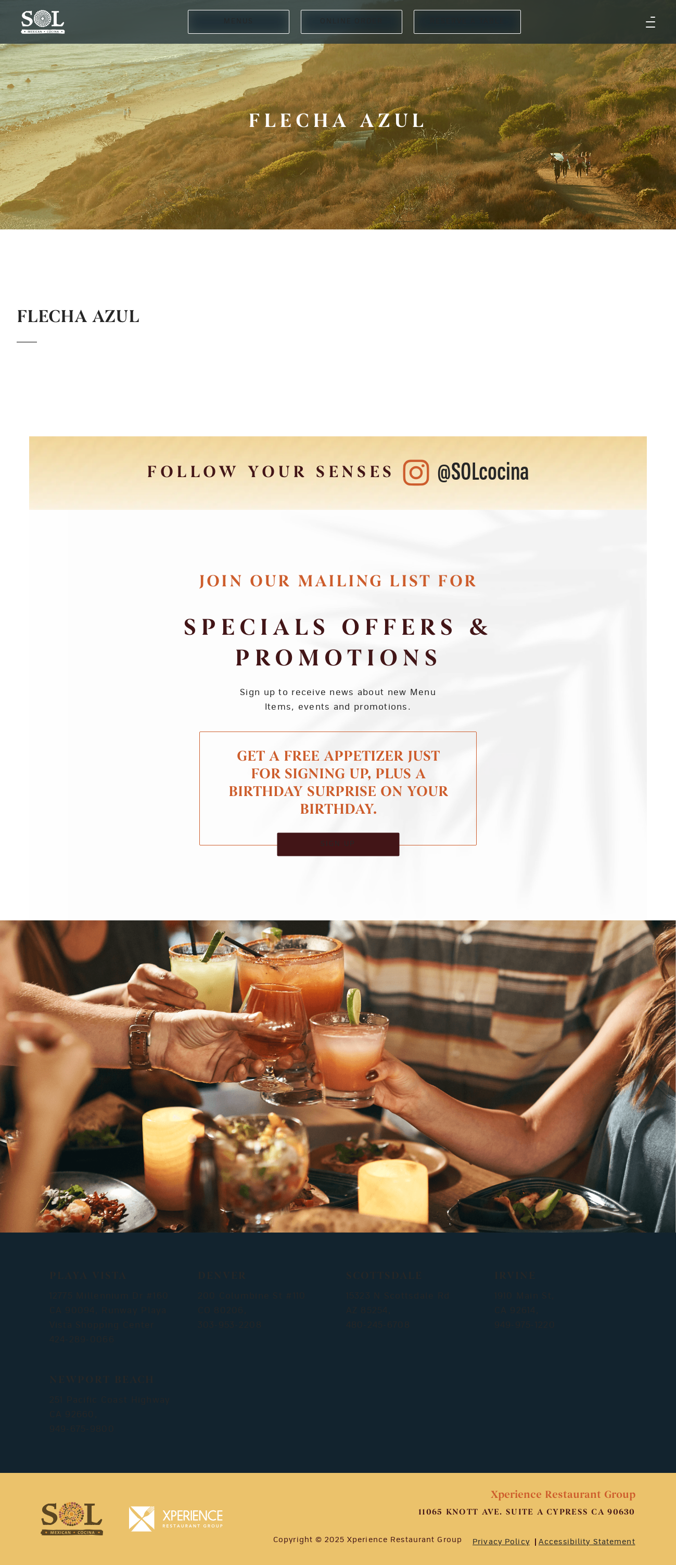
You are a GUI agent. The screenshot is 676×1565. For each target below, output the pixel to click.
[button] (650, 22)
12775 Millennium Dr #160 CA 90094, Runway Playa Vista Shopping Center (109, 1310)
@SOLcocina (483, 472)
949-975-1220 (524, 1325)
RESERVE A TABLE (467, 21)
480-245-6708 (378, 1325)
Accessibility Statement (587, 1542)
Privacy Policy (501, 1542)
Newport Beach (102, 1380)
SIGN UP (338, 844)
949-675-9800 (81, 1429)
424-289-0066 (81, 1340)
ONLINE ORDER (351, 21)
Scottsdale (384, 1276)
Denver (222, 1276)
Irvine (515, 1276)
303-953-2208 (230, 1325)
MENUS (238, 21)
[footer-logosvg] (72, 1519)
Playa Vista (88, 1276)
